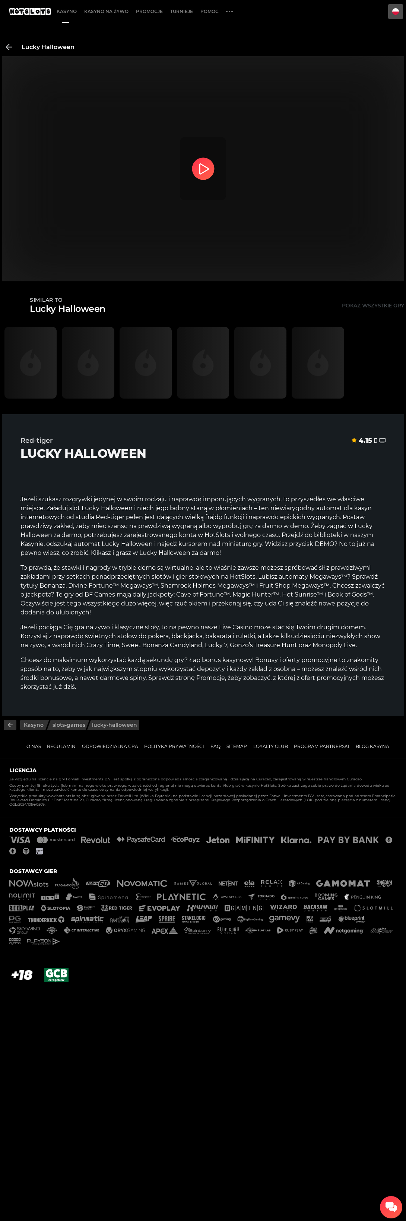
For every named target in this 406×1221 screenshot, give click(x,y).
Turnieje (181, 11)
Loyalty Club (270, 746)
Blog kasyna (372, 746)
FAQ (215, 746)
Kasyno (67, 11)
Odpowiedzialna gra (110, 746)
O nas (33, 746)
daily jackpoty (153, 594)
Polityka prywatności (174, 746)
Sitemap (236, 746)
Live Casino (236, 627)
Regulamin (61, 746)
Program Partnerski (321, 746)
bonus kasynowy (227, 660)
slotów (161, 576)
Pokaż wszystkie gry (373, 305)
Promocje (149, 11)
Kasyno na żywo (106, 11)
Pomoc (209, 11)
